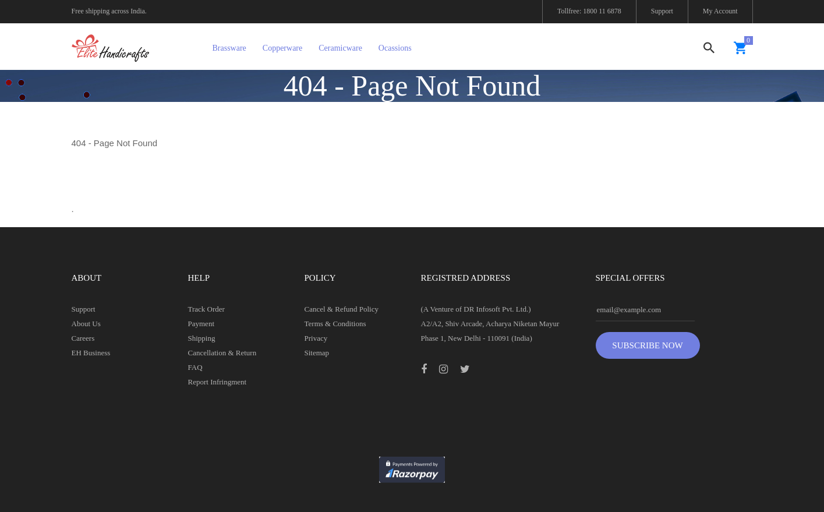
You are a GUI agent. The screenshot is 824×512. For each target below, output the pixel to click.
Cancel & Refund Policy (342, 309)
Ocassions (395, 48)
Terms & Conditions (335, 323)
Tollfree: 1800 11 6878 (589, 11)
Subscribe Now (647, 345)
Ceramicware (340, 48)
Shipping (201, 338)
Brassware (229, 48)
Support (662, 11)
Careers (83, 338)
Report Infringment (217, 381)
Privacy (316, 338)
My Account (720, 11)
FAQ (195, 367)
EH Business (91, 352)
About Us (86, 323)
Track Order (206, 309)
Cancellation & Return (222, 352)
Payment (201, 323)
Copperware (282, 48)
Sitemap (317, 352)
